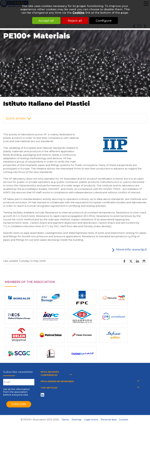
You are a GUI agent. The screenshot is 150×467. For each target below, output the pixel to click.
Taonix (65, 419)
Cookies (78, 12)
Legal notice (91, 419)
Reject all (75, 20)
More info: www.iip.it (131, 249)
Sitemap (76, 419)
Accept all (46, 20)
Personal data (108, 419)
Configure (104, 20)
